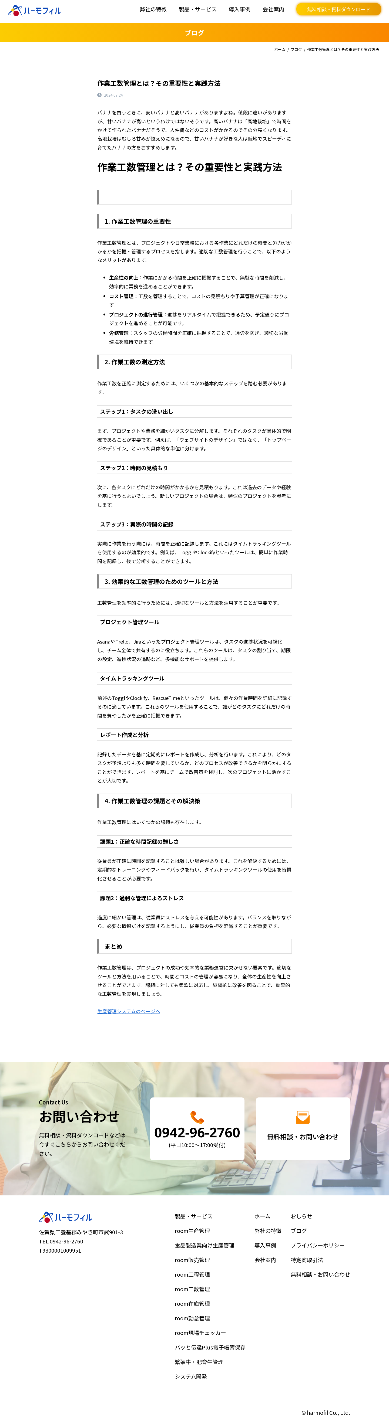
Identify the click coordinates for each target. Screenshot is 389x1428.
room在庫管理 (194, 1303)
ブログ (296, 49)
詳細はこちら (197, 1129)
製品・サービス (198, 9)
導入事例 (239, 9)
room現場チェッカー (201, 1328)
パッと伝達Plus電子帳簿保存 (210, 1341)
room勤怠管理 (194, 1315)
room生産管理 (194, 1238)
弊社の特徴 (153, 9)
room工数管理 (194, 1290)
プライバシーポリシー (318, 1251)
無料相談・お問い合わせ (320, 1277)
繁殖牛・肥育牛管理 (200, 1354)
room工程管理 (194, 1277)
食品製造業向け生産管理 (205, 1251)
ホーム (280, 49)
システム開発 (193, 1367)
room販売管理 (194, 1264)
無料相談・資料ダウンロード (338, 9)
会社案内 (273, 9)
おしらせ (303, 1225)
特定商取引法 (308, 1264)
